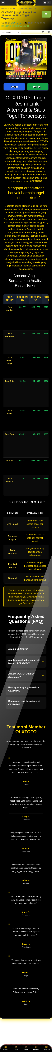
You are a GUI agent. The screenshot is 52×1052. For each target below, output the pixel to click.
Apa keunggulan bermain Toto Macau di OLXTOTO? (26, 662)
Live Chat (46, 1048)
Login (16, 1048)
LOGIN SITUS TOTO (9, 8)
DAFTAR (37, 87)
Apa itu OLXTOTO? (26, 649)
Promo (5, 1048)
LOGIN (14, 87)
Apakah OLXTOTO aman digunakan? (26, 675)
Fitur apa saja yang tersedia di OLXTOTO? (26, 689)
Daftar (26, 1048)
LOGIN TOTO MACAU (28, 8)
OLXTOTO (16, 23)
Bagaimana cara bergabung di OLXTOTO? (26, 703)
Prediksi (36, 1048)
